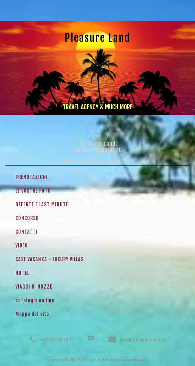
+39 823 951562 (57, 340)
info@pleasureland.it (142, 340)
